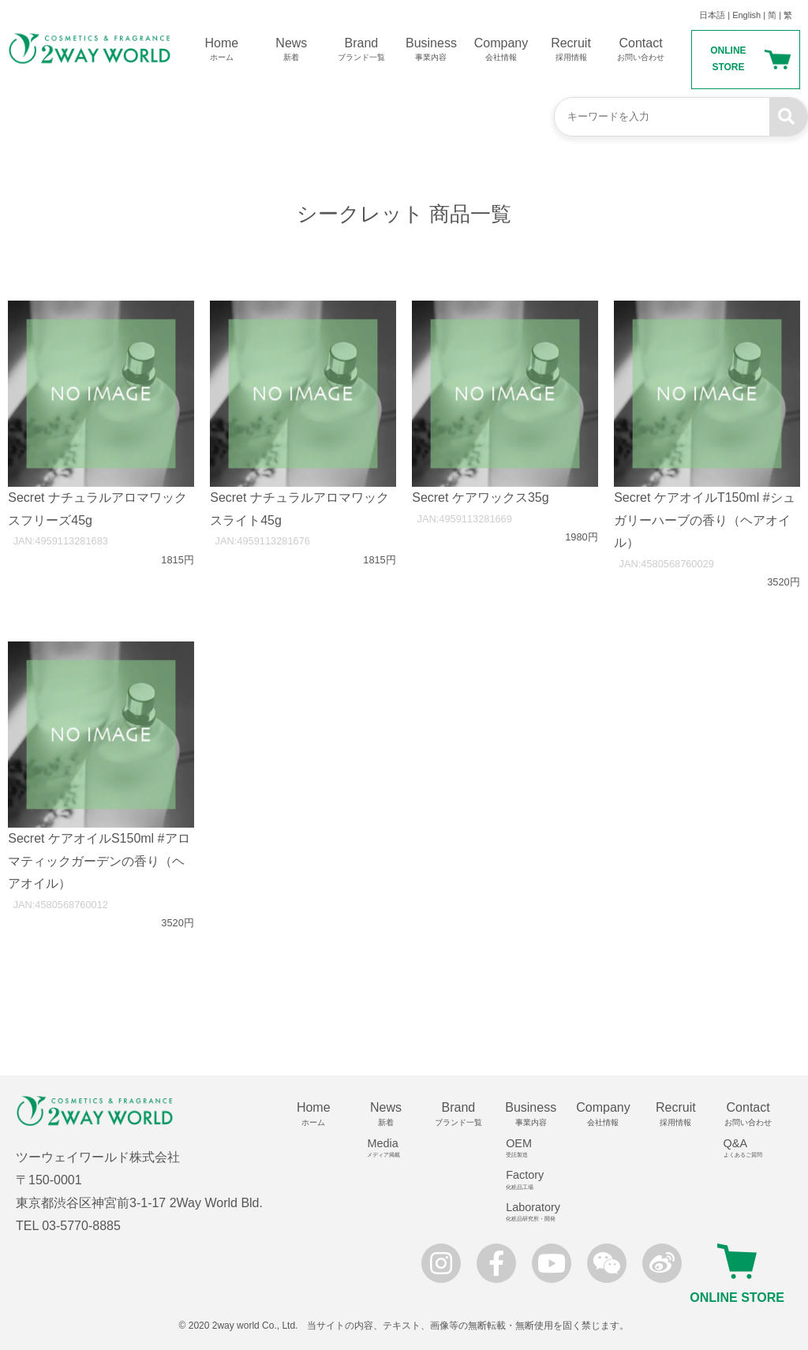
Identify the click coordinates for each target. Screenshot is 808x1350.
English (746, 15)
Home (222, 49)
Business (431, 49)
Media (391, 1148)
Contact (641, 49)
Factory (536, 1180)
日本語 (712, 15)
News (291, 49)
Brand (362, 49)
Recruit (571, 49)
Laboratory (536, 1212)
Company (501, 49)
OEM (536, 1148)
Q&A (754, 1148)
